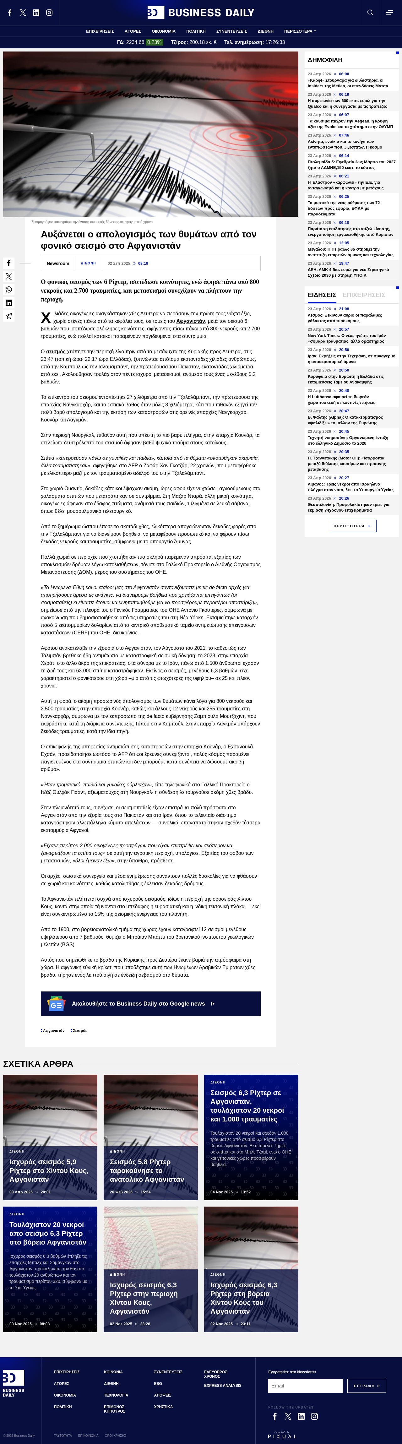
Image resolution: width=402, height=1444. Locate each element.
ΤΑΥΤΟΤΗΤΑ (63, 1435)
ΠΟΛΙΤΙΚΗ (196, 31)
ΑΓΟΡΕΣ (133, 31)
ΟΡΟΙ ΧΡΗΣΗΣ (115, 1435)
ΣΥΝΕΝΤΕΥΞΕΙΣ (231, 31)
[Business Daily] (13, 1395)
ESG (158, 1384)
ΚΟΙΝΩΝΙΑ (113, 1372)
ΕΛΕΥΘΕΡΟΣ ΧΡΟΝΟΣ (215, 1374)
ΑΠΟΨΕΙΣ (162, 1395)
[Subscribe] (364, 1386)
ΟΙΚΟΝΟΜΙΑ (164, 31)
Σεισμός (80, 1031)
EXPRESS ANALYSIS (223, 1385)
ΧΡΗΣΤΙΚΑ (163, 1407)
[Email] (305, 1386)
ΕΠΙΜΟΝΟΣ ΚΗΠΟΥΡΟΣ (114, 1409)
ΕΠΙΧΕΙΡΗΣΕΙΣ (100, 31)
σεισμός (56, 351)
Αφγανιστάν (190, 321)
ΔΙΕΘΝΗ (266, 31)
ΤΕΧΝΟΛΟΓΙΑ (116, 1395)
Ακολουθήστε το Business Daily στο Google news (131, 1003)
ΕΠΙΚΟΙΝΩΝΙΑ (88, 1435)
